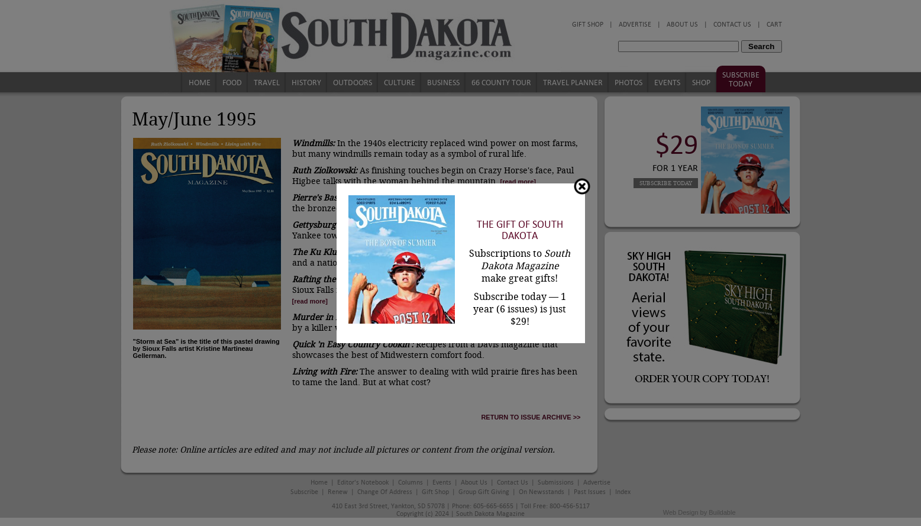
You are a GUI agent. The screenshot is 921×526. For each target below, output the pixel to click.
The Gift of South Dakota (520, 230)
